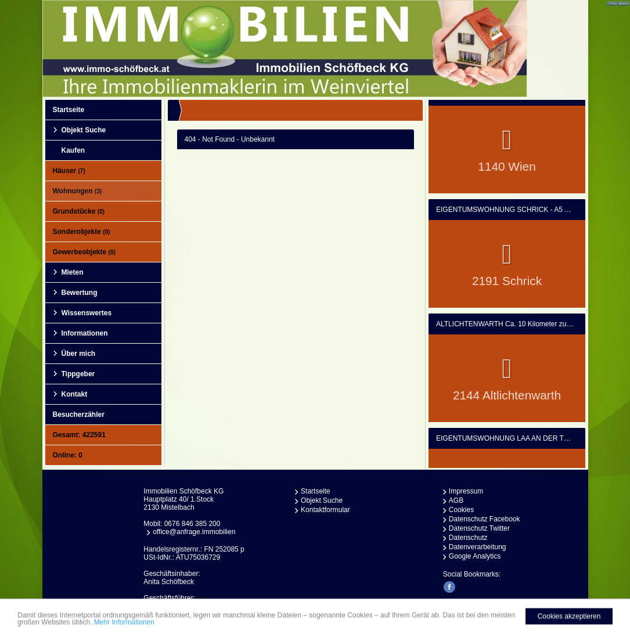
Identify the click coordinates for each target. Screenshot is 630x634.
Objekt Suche (84, 130)
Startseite (69, 110)
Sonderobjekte (81, 232)
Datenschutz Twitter (479, 528)
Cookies (461, 510)
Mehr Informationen (124, 625)
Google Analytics (475, 556)
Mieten (73, 272)
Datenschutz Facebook (484, 519)
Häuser (69, 171)
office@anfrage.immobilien (194, 532)
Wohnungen (77, 191)
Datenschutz (468, 538)
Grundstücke (79, 211)
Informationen (85, 333)
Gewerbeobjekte (84, 252)
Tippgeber (78, 374)
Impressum (466, 491)
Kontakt (75, 394)
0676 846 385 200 (192, 524)
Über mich (79, 354)
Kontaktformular (325, 510)
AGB (456, 500)
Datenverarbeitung (477, 547)
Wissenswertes (87, 313)
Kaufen (73, 150)
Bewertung (80, 293)
